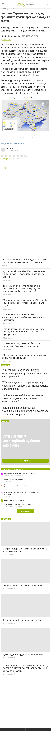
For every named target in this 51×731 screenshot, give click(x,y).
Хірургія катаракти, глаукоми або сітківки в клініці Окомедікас (25, 550)
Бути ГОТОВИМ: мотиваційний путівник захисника (21, 441)
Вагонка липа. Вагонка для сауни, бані (22, 620)
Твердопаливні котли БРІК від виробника (23, 585)
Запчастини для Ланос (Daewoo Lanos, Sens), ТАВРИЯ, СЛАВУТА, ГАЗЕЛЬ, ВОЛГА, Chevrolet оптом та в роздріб (25, 668)
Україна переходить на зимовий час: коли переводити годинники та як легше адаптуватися (23, 332)
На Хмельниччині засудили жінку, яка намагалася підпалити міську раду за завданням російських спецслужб (21, 288)
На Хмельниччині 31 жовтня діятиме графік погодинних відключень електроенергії (24, 261)
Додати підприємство (25, 511)
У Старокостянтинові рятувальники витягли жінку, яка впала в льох (24, 356)
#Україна (21, 144)
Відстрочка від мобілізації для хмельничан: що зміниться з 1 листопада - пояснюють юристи (24, 274)
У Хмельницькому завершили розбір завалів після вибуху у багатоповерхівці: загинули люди (24, 303)
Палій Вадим (9, 149)
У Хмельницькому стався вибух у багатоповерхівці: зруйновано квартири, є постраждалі (23, 317)
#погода (3, 144)
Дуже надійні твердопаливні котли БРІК (23, 654)
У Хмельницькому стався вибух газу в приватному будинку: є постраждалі (21, 345)
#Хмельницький (12, 144)
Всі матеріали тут (25, 461)
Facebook (6, 39)
